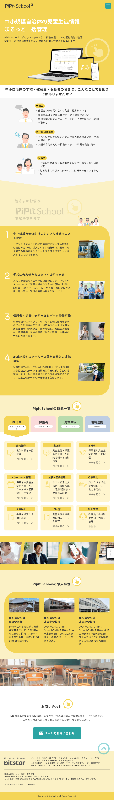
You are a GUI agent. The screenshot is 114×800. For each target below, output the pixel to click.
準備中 (92, 526)
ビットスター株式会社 (25, 774)
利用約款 (32, 784)
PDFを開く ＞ (24, 459)
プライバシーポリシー (13, 784)
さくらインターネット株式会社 (66, 779)
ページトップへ (103, 746)
